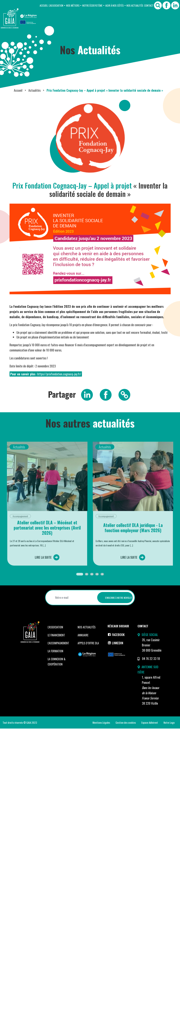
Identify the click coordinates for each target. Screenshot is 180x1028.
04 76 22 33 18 (151, 658)
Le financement (56, 635)
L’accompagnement (58, 643)
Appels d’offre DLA (88, 643)
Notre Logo (169, 722)
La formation (55, 651)
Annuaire (83, 635)
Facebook (116, 634)
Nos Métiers (73, 5)
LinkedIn (115, 643)
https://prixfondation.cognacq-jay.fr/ (59, 374)
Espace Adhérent (149, 722)
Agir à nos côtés (114, 5)
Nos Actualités (134, 5)
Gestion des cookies (126, 722)
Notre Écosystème (92, 5)
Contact (148, 5)
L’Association (56, 5)
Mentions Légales (101, 722)
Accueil (44, 5)
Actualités (34, 90)
